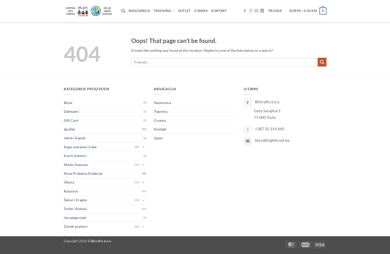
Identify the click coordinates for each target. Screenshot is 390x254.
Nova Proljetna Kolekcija (83, 173)
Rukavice (71, 191)
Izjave (158, 138)
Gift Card (71, 120)
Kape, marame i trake (80, 147)
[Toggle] (143, 147)
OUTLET (184, 11)
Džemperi (71, 111)
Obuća (69, 182)
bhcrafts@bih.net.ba (272, 140)
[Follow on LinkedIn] (262, 11)
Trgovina (163, 10)
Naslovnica (139, 11)
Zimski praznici (76, 226)
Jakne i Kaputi (75, 138)
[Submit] (322, 62)
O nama (201, 11)
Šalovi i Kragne (75, 200)
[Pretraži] (123, 11)
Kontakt (219, 11)
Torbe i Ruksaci (75, 208)
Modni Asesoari (76, 164)
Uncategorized (75, 218)
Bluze (68, 102)
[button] (275, 11)
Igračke (69, 129)
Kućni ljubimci (75, 156)
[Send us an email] (256, 11)
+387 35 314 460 (269, 128)
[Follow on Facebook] (245, 11)
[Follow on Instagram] (250, 11)
